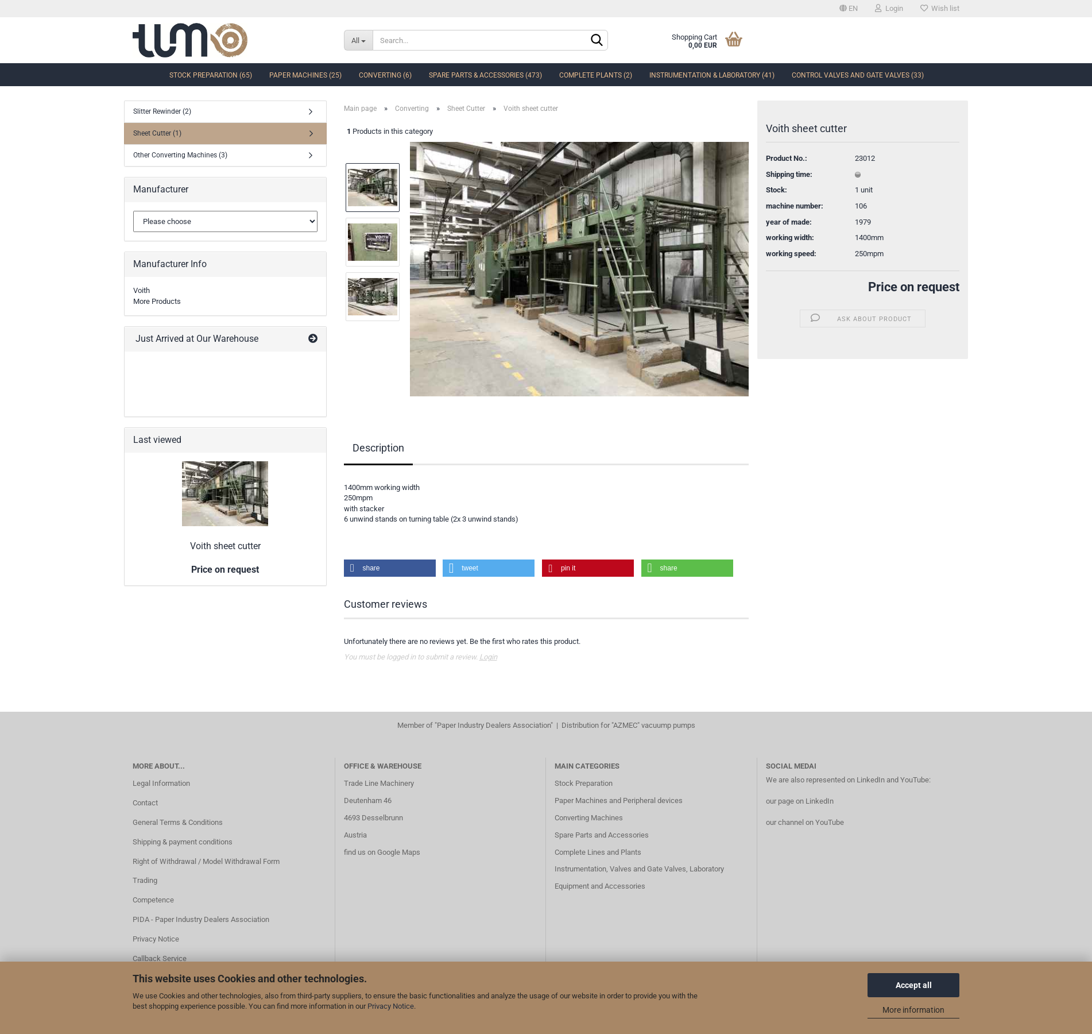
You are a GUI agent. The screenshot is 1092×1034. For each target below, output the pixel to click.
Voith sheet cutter (225, 546)
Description (378, 448)
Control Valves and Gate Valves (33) (858, 75)
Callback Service (160, 958)
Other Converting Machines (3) (180, 155)
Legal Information (161, 783)
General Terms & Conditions (178, 822)
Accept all (914, 985)
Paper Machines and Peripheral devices (619, 800)
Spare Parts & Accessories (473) (485, 75)
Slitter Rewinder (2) (162, 111)
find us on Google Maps (382, 852)
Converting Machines (589, 817)
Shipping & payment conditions (183, 842)
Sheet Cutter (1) (157, 133)
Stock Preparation (584, 783)
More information (913, 1009)
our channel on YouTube (805, 822)
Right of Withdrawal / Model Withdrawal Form (206, 861)
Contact (145, 802)
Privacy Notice (390, 1006)
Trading (145, 880)
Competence (153, 900)
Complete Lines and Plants (598, 852)
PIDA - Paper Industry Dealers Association (201, 919)
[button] (390, 568)
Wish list (939, 8)
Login (889, 8)
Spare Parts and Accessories (602, 835)
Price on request (913, 287)
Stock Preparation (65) (210, 75)
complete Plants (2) (595, 75)
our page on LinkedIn (800, 801)
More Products (157, 301)
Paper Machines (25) (305, 75)
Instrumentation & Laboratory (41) (712, 75)
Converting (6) (385, 75)
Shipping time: (789, 174)
